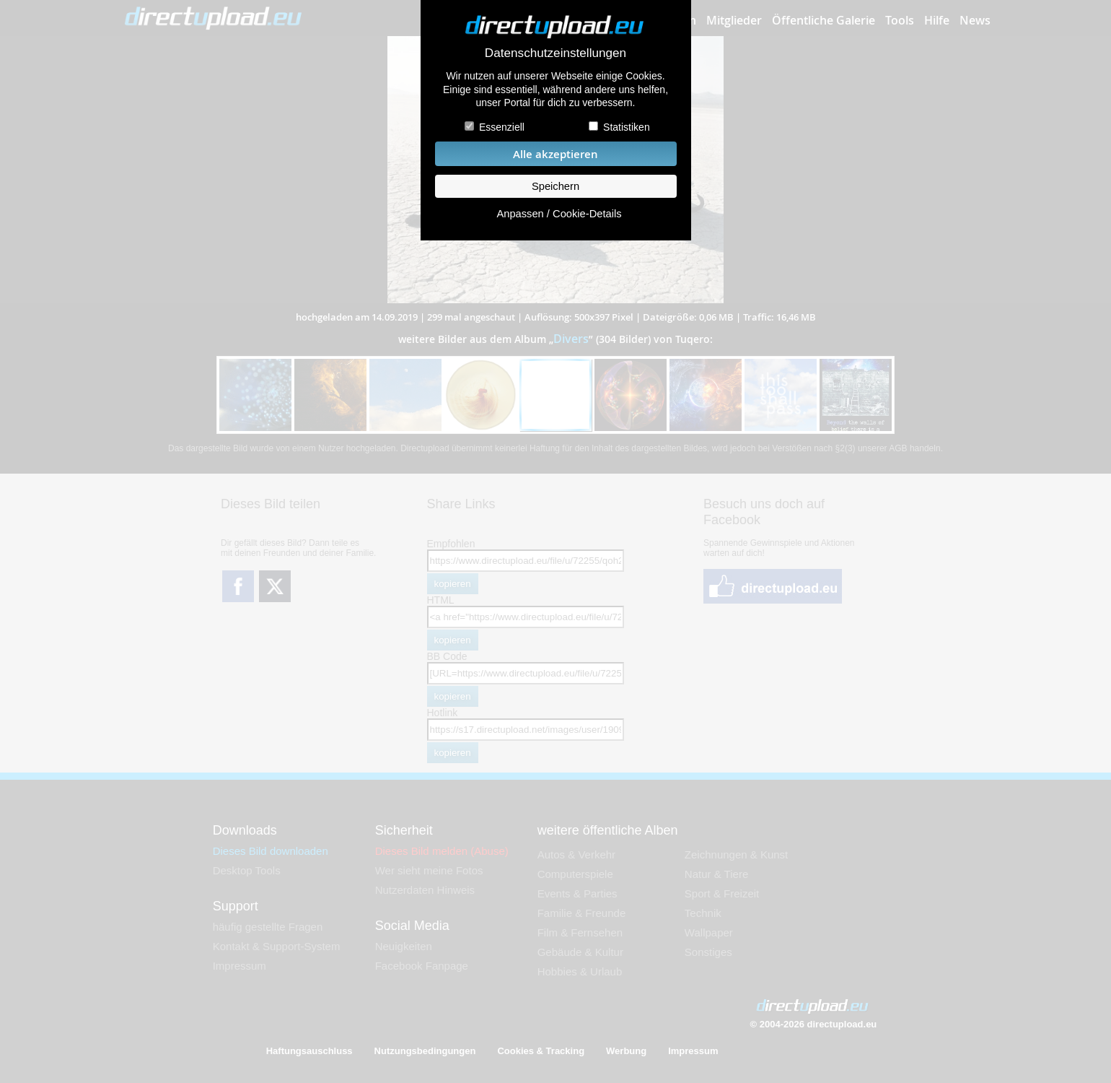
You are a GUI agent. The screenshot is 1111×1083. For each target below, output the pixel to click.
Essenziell (501, 127)
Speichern (555, 186)
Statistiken (626, 127)
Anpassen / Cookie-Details (558, 213)
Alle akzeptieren (555, 154)
